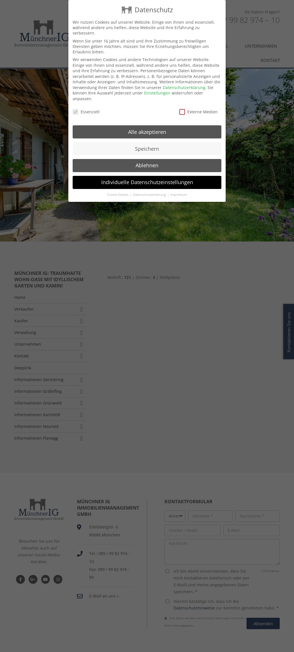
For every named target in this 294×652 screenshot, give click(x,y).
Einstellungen (157, 88)
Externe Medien (198, 107)
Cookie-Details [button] (118, 190)
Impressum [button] (178, 190)
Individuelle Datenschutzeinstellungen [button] (147, 177)
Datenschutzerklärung (184, 82)
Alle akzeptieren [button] (147, 126)
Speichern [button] (147, 143)
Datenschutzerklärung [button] (150, 190)
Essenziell (86, 107)
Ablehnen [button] (147, 160)
